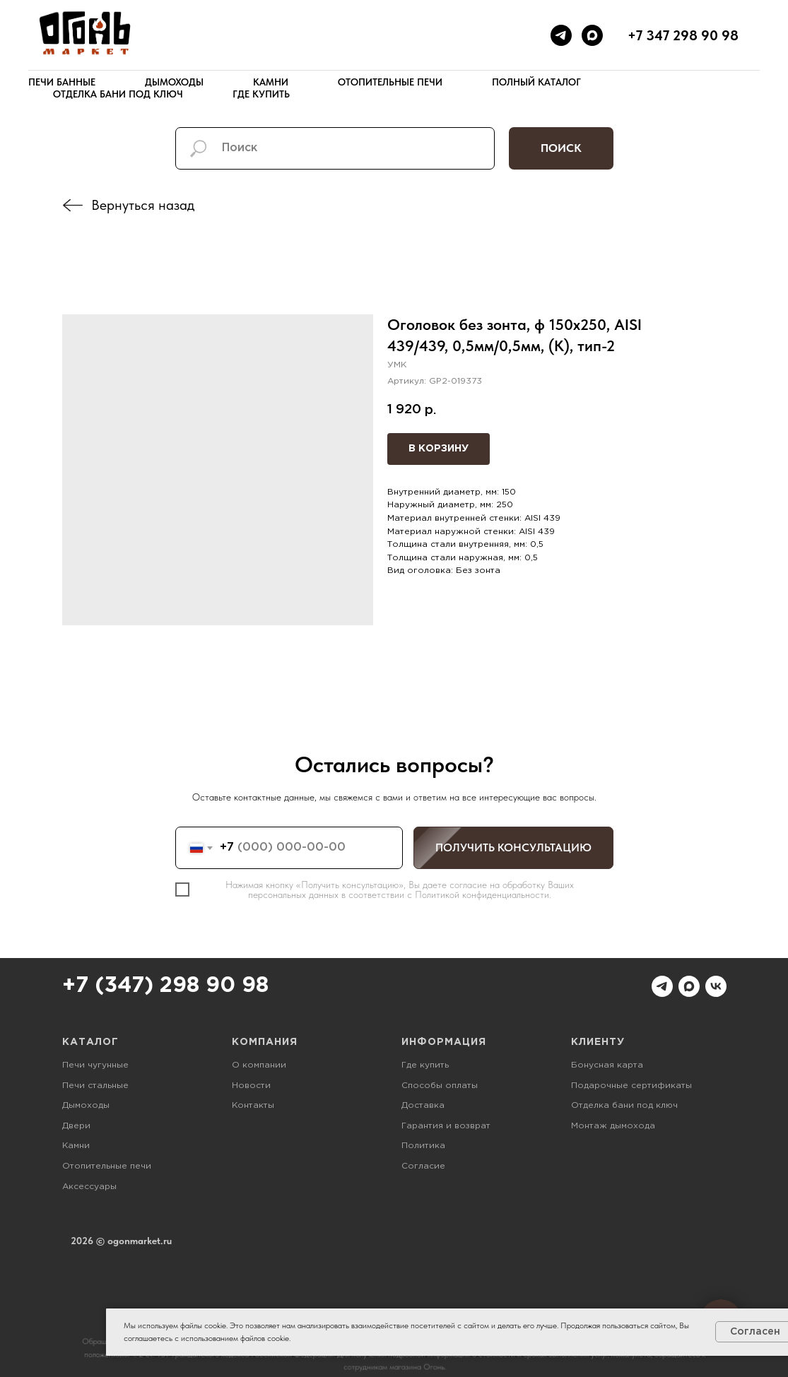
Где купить (261, 94)
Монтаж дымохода (613, 1126)
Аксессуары (89, 1186)
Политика (423, 1146)
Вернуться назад (142, 204)
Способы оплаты (439, 1085)
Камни (270, 82)
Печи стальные (95, 1085)
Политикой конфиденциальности (482, 894)
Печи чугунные (95, 1065)
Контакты (253, 1105)
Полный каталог (536, 82)
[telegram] (561, 35)
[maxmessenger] (592, 35)
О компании (259, 1065)
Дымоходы (174, 82)
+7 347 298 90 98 (683, 35)
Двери (76, 1126)
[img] (73, 205)
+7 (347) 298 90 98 (165, 985)
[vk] (716, 986)
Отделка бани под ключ (118, 94)
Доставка (423, 1105)
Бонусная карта (607, 1065)
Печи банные (61, 82)
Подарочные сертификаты (631, 1085)
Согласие (423, 1166)
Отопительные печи (390, 82)
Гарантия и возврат (445, 1126)
